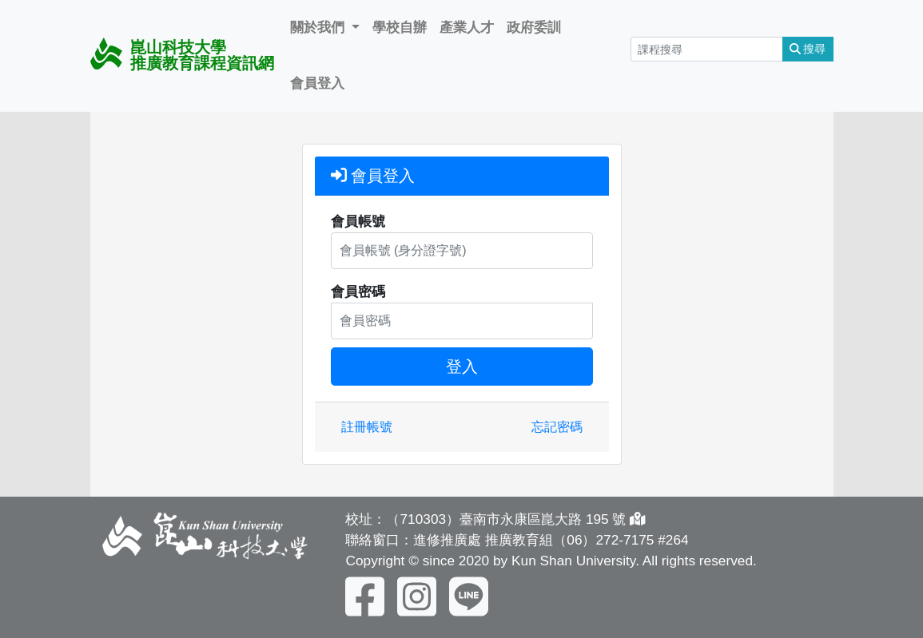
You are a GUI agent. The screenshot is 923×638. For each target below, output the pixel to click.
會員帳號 (358, 221)
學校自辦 (399, 27)
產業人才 (467, 27)
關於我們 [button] (319, 27)
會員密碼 (358, 291)
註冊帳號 (366, 427)
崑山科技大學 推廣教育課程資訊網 (182, 55)
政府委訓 (534, 27)
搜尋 (808, 48)
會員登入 (317, 83)
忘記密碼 (557, 427)
